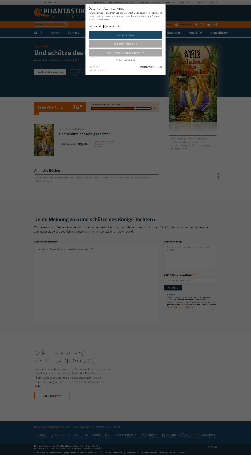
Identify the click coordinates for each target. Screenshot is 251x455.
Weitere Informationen (125, 59)
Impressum (145, 66)
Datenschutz (156, 66)
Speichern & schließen (125, 43)
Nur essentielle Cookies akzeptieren (125, 52)
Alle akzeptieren (125, 34)
